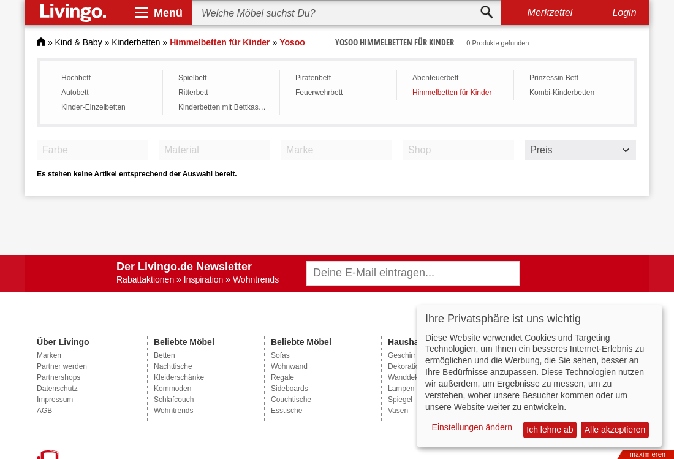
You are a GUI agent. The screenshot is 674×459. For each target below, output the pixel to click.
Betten (164, 355)
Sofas (280, 355)
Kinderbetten (136, 42)
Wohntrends (173, 410)
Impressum (55, 399)
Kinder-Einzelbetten (93, 107)
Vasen (398, 410)
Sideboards (289, 388)
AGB (44, 410)
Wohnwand (289, 366)
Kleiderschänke (179, 377)
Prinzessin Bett (553, 78)
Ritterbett (193, 92)
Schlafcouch (174, 399)
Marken (49, 355)
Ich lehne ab (549, 429)
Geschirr (401, 355)
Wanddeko (405, 377)
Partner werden (62, 366)
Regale (282, 377)
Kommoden (172, 388)
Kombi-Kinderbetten (561, 92)
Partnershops (58, 377)
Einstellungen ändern (472, 427)
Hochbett (76, 78)
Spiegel (400, 399)
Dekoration (405, 366)
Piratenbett (313, 78)
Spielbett (192, 78)
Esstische (286, 410)
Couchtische (291, 399)
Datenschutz (57, 388)
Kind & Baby (78, 42)
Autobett (75, 92)
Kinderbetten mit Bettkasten (223, 107)
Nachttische (173, 366)
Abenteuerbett (435, 78)
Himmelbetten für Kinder (451, 92)
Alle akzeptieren (615, 429)
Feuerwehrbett (319, 92)
